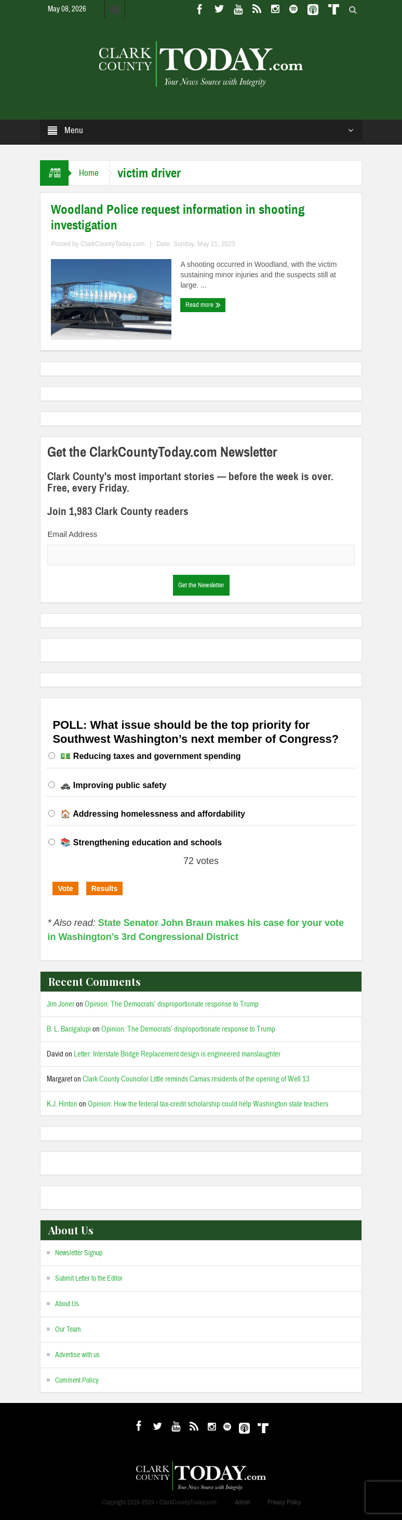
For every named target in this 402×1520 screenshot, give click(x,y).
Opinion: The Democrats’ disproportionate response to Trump (172, 1004)
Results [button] (104, 888)
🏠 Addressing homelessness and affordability (152, 813)
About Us (67, 1304)
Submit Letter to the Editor (89, 1278)
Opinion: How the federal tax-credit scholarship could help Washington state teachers (208, 1104)
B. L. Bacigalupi (69, 1029)
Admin (242, 1502)
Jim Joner (60, 1004)
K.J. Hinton (62, 1104)
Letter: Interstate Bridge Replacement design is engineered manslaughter (177, 1054)
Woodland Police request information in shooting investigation (178, 217)
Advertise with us (77, 1355)
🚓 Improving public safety (113, 785)
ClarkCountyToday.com (112, 244)
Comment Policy (77, 1380)
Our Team (68, 1329)
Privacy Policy (284, 1502)
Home (89, 173)
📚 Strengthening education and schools (141, 842)
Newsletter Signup (78, 1253)
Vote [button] (65, 888)
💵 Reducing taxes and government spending (150, 756)
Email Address (72, 534)
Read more (203, 305)
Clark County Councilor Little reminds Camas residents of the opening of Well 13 (196, 1079)
